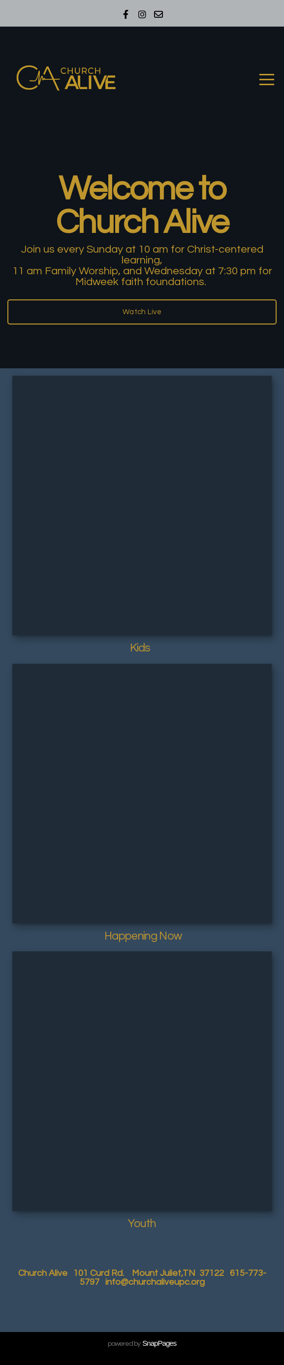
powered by (142, 1343)
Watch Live (142, 312)
